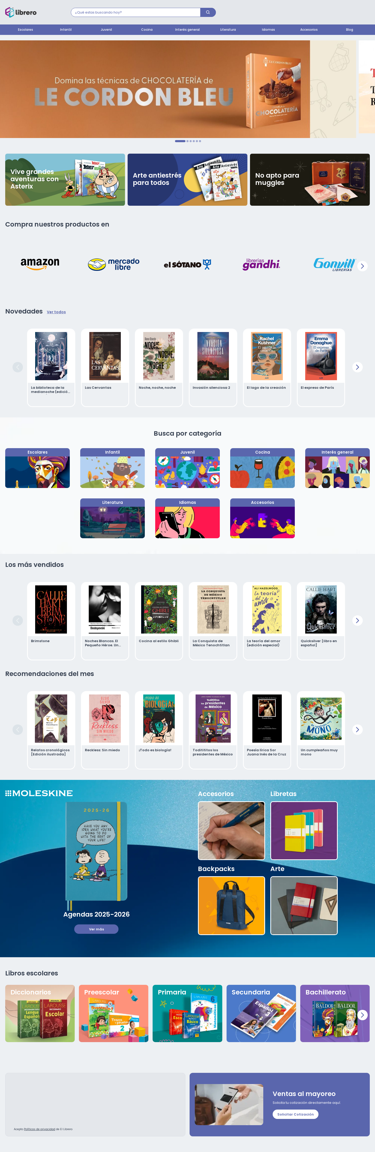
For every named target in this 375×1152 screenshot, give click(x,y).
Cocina (147, 30)
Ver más (96, 929)
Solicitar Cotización (295, 1114)
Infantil (66, 30)
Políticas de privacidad (39, 1129)
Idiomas (268, 30)
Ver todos (56, 312)
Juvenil (106, 30)
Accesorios (309, 30)
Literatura (228, 30)
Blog (349, 30)
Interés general (187, 30)
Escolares (25, 30)
